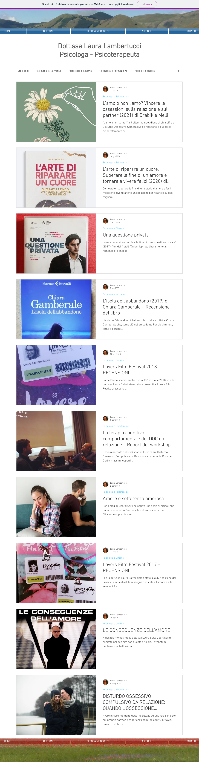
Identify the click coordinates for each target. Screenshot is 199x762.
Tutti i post (22, 71)
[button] (178, 71)
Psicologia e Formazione (113, 71)
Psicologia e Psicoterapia (116, 96)
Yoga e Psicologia (144, 71)
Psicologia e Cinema (80, 71)
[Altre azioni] (175, 89)
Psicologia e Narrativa (48, 71)
